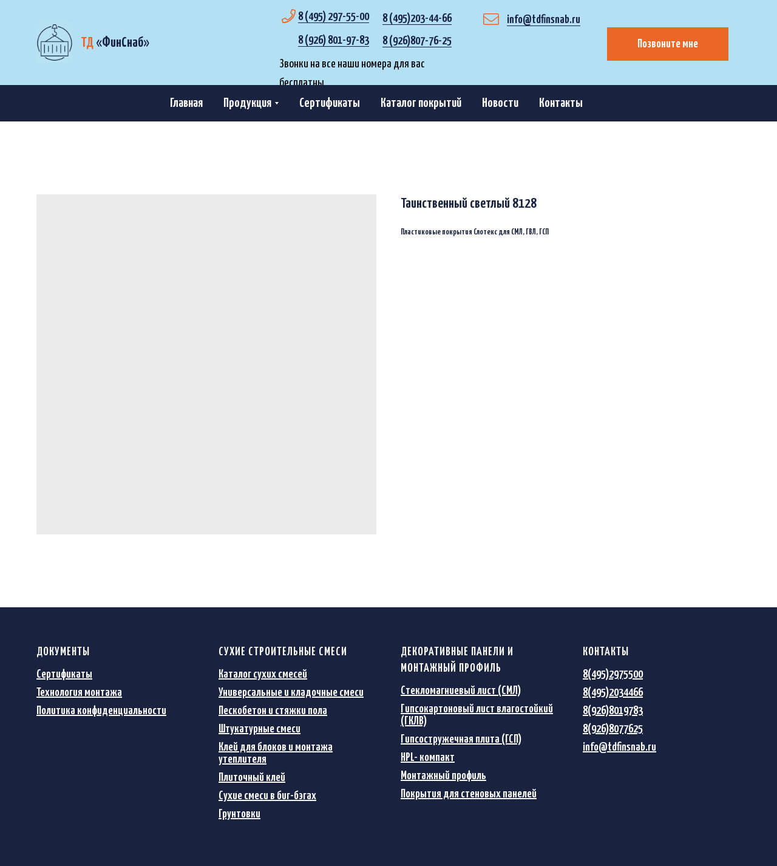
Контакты (561, 103)
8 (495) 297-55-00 (333, 16)
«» (115, 43)
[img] (54, 42)
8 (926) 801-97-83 (333, 40)
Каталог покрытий (421, 103)
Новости (500, 103)
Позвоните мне (667, 44)
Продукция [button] (247, 103)
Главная (186, 103)
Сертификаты (329, 103)
